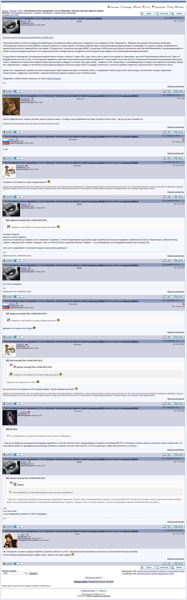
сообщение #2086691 (97, 531)
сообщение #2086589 (97, 136)
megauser (20, 166)
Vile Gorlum (25, 99)
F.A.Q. (146, 7)
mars (12, 139)
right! (23, 535)
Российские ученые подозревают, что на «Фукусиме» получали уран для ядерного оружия (44, 18)
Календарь (126, 7)
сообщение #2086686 (97, 459)
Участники (113, 7)
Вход (170, 7)
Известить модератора (175, 86)
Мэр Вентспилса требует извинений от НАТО (155, 574)
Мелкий (23, 21)
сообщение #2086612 (97, 163)
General (13, 11)
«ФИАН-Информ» (54, 79)
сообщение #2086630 (97, 201)
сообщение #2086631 (97, 265)
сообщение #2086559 (97, 96)
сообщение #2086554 (93, 18)
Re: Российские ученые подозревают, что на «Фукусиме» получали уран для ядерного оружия (46, 96)
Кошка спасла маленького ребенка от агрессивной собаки (161, 571)
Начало (179, 7)
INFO (20, 11)
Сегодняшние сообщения (21, 13)
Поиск (137, 7)
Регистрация (158, 7)
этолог (23, 412)
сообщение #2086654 (97, 301)
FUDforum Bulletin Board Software (98, 596)
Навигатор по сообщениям (65, 13)
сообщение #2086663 (97, 342)
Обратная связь (88, 591)
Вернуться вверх (93, 578)
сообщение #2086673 (97, 408)
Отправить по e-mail (10, 15)
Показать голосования (43, 13)
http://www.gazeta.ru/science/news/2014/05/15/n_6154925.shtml (28, 38)
